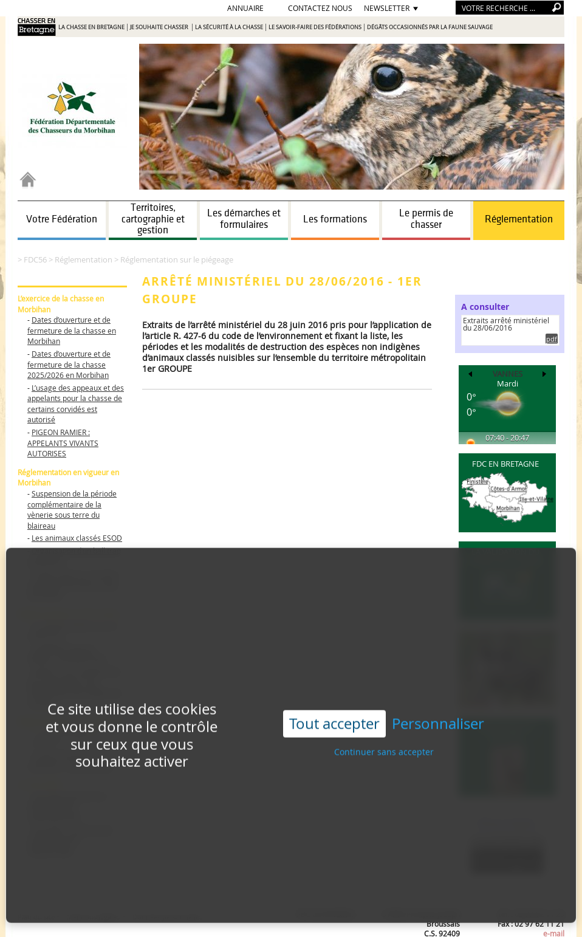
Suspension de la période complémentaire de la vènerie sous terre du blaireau (72, 509)
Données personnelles (167, 916)
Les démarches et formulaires (244, 219)
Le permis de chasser (426, 219)
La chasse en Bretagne (91, 27)
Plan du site (37, 916)
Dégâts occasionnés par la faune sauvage (430, 27)
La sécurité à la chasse (229, 27)
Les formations (335, 219)
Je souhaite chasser (160, 27)
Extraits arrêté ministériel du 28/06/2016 (506, 323)
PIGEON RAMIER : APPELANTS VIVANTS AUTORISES (62, 442)
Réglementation (519, 219)
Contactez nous (320, 8)
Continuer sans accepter (384, 729)
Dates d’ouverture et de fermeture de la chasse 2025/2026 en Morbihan (69, 364)
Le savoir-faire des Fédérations (315, 27)
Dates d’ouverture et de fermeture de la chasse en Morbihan (71, 330)
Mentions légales (93, 916)
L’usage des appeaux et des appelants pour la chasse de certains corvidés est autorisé (75, 404)
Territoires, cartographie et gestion (153, 219)
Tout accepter (334, 700)
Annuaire (245, 8)
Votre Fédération (61, 219)
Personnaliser (438, 701)
